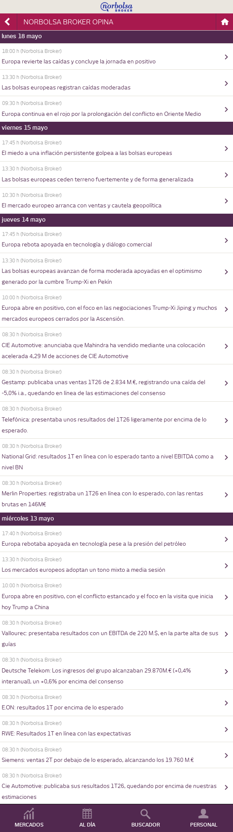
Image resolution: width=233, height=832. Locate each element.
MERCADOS (29, 824)
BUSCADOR (145, 824)
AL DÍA (87, 824)
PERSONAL (203, 824)
